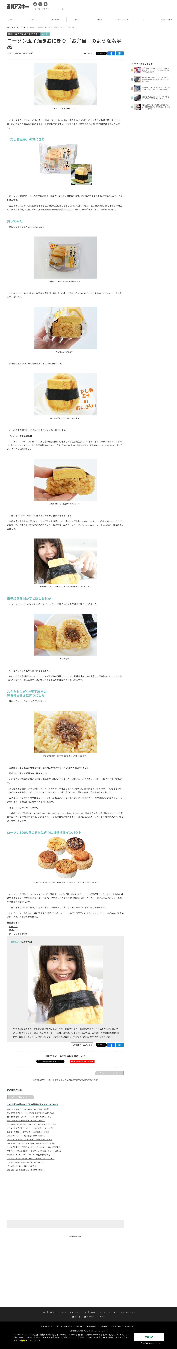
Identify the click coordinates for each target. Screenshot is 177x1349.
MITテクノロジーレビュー (94, 1314)
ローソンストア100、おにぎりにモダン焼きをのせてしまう (29, 1140)
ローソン (13, 926)
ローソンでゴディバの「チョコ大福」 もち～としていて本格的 (31, 1143)
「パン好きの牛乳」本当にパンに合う (21, 1166)
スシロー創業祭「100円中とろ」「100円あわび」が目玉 (28, 1132)
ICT (115, 1310)
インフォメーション (128, 1310)
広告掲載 (104, 1324)
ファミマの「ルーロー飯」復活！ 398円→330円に (26, 1136)
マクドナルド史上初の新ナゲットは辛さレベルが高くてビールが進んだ (34, 1151)
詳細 (23, 1340)
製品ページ (14, 930)
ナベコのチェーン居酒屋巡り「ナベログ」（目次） (26, 1121)
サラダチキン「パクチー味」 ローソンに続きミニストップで (30, 1128)
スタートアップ (144, 19)
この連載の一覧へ (20, 1097)
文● (84, 53)
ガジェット (77, 19)
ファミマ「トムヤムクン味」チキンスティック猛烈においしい (30, 1159)
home (11, 27)
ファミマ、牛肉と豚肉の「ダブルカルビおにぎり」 (26, 1162)
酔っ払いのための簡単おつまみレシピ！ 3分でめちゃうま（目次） (32, 1124)
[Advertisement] (122, 7)
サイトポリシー (46, 1324)
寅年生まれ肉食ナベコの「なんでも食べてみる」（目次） (28, 1109)
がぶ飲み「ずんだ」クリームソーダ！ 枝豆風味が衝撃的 (28, 1155)
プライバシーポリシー (64, 1324)
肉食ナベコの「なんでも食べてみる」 (23, 34)
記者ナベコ (26, 941)
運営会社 (79, 1324)
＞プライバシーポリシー (149, 1343)
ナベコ (89, 53)
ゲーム (99, 19)
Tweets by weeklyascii (74, 1236)
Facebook (95, 1036)
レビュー (33, 19)
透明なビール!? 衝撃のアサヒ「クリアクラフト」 (25, 1170)
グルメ (122, 19)
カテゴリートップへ (109, 1073)
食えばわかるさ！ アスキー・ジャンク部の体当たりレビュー (30, 1117)
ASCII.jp (76, 1314)
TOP (11, 19)
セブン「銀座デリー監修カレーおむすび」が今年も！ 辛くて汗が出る (33, 1147)
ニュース (55, 19)
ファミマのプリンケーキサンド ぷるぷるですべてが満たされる (31, 1113)
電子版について (130, 1324)
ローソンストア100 (18, 934)
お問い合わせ (91, 1324)
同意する (149, 1337)
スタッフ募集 (116, 1324)
